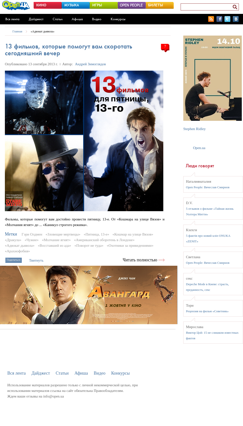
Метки (11, 234)
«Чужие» (32, 240)
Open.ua (199, 148)
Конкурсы (118, 19)
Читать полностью (140, 259)
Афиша (77, 19)
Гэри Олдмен (32, 234)
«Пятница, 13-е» (96, 234)
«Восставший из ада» (54, 245)
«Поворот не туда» (89, 245)
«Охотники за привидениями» (130, 245)
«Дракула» (13, 240)
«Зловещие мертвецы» (63, 234)
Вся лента (12, 19)
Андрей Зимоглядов (90, 64)
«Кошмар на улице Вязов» (132, 234)
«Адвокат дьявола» (42, 31)
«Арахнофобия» (17, 251)
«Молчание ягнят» (56, 240)
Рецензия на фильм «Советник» (207, 311)
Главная (17, 31)
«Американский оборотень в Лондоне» (104, 240)
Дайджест (36, 19)
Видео (96, 19)
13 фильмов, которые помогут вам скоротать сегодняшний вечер (68, 49)
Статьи (58, 19)
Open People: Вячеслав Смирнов (207, 187)
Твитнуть (36, 260)
